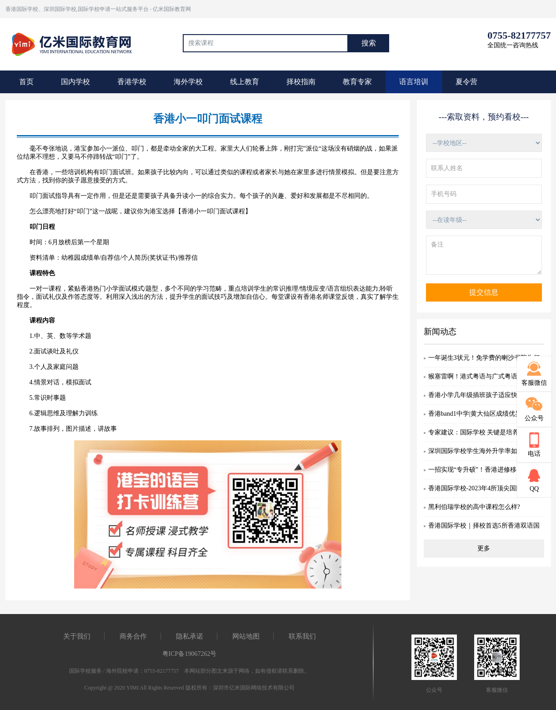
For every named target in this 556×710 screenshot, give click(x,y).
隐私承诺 (189, 636)
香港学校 (131, 82)
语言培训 (413, 82)
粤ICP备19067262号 (189, 653)
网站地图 (246, 636)
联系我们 (302, 636)
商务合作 (133, 636)
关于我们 (76, 636)
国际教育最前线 (75, 43)
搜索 (368, 43)
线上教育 (244, 82)
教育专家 (357, 82)
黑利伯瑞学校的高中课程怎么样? (474, 507)
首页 (26, 82)
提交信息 (483, 292)
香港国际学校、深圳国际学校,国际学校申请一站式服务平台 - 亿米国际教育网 (98, 9)
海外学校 (188, 82)
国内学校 (75, 82)
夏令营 (466, 82)
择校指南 (301, 82)
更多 (483, 548)
